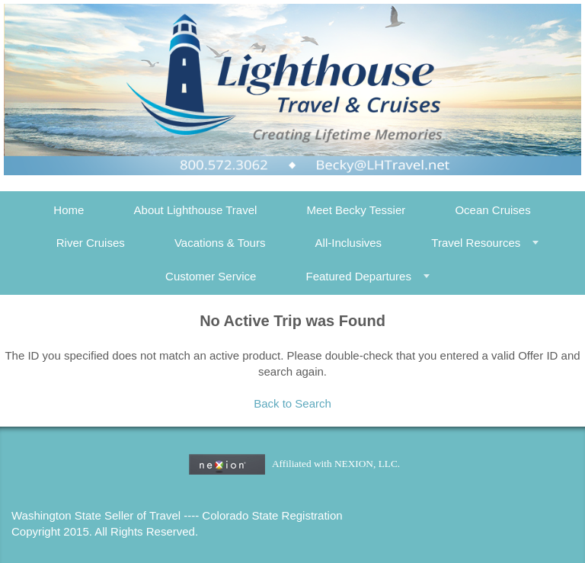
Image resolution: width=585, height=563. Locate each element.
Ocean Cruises (492, 209)
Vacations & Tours (220, 242)
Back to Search (292, 403)
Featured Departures (358, 276)
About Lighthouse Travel (195, 209)
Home (68, 209)
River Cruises (90, 242)
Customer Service (210, 276)
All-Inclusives (348, 242)
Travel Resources (475, 242)
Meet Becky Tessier (355, 209)
